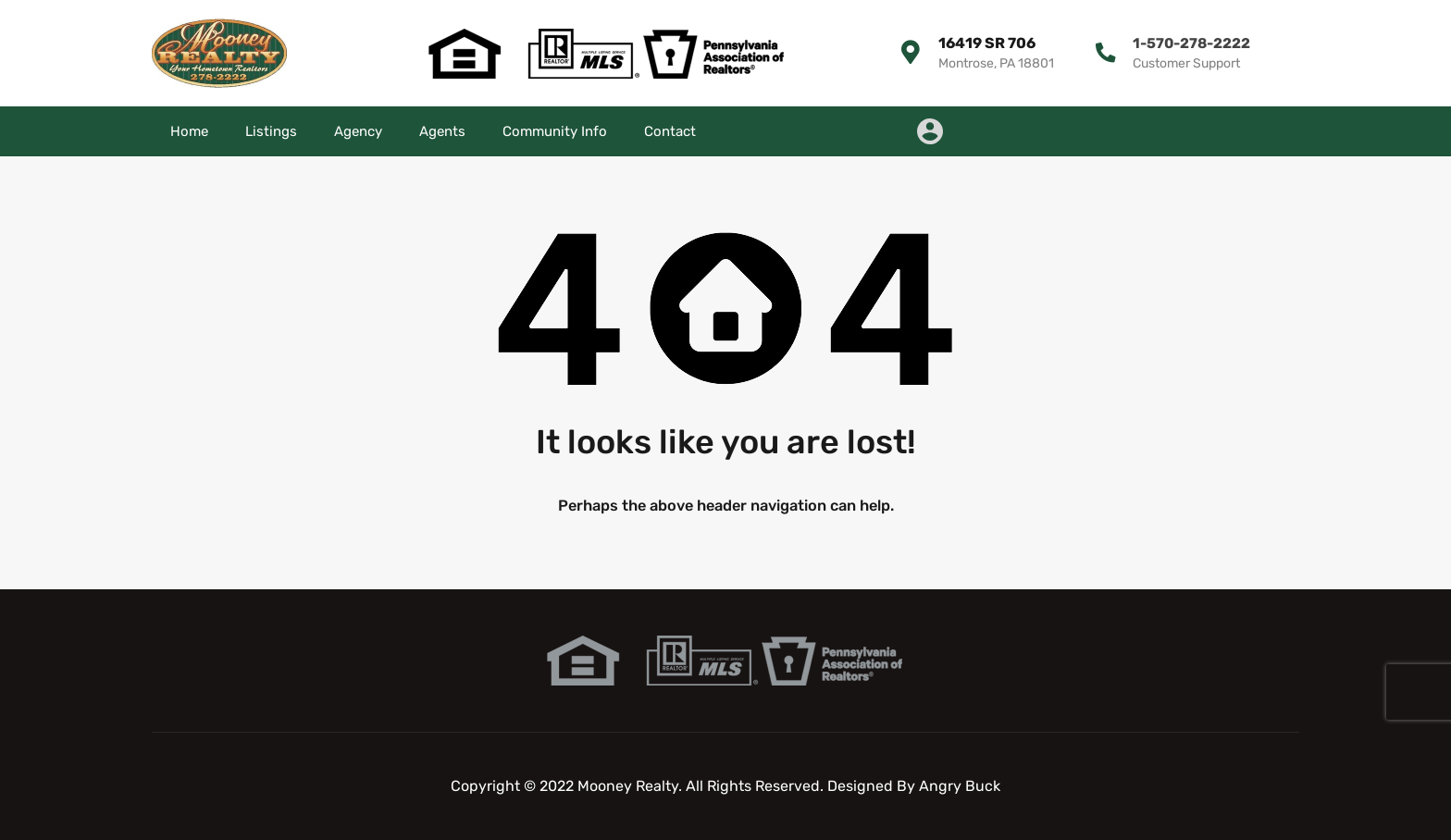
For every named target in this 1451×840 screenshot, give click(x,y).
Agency (358, 131)
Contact (670, 131)
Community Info (554, 131)
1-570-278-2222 (1189, 43)
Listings (271, 131)
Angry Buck (959, 786)
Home (189, 131)
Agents (442, 131)
